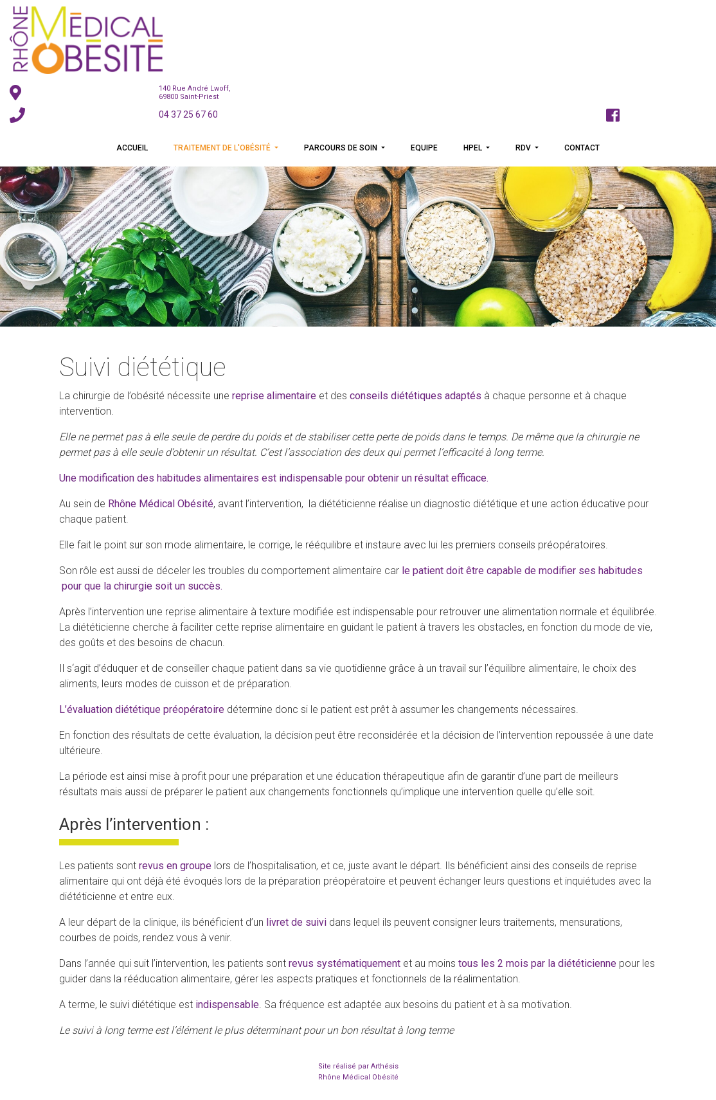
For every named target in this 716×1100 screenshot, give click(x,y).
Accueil (132, 147)
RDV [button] (524, 147)
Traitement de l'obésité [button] (223, 147)
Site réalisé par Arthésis (358, 1066)
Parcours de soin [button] (341, 147)
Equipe (424, 147)
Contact (582, 147)
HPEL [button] (473, 147)
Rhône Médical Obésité (358, 1077)
